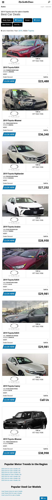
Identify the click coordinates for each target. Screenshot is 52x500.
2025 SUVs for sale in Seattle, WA (10, 468)
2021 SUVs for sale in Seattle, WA (10, 478)
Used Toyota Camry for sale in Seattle (11, 491)
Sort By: (17, 24)
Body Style (7, 20)
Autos (3, 7)
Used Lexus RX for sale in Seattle (10, 495)
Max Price (6, 24)
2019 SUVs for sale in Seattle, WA (10, 480)
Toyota (18, 20)
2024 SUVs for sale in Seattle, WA (10, 470)
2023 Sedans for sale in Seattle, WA (11, 474)
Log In (42, 6)
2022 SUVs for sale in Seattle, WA (10, 476)
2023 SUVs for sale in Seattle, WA (10, 472)
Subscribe (48, 6)
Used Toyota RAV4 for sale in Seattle (11, 493)
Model (28, 20)
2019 (37, 20)
